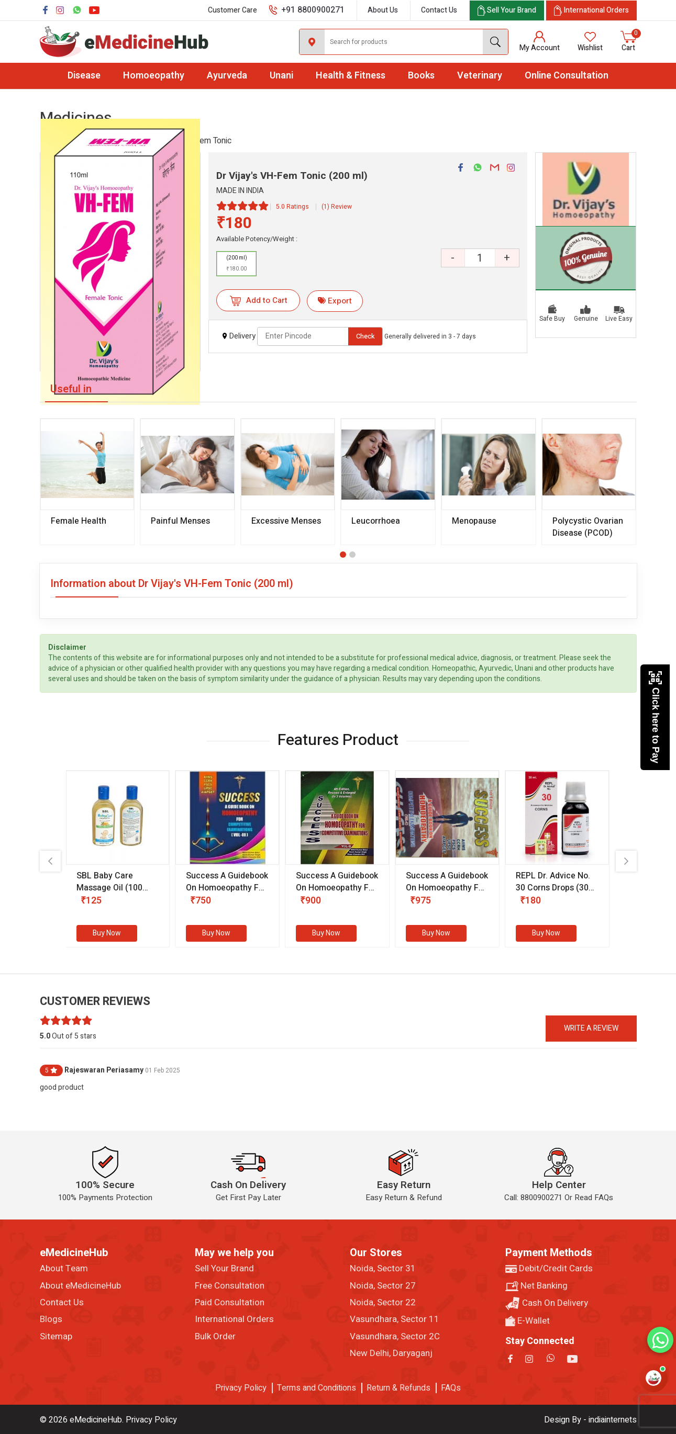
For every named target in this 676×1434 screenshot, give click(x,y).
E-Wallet (527, 1321)
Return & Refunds (398, 1388)
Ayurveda (227, 76)
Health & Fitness (350, 76)
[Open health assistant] (653, 1378)
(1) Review (337, 206)
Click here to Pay (655, 717)
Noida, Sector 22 (383, 1302)
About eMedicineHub (80, 1286)
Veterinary (479, 76)
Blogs (51, 1319)
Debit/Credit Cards (549, 1268)
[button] (343, 554)
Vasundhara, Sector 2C (395, 1336)
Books (421, 76)
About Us (383, 10)
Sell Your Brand (224, 1268)
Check (365, 336)
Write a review (591, 1028)
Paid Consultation (229, 1302)
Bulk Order (215, 1336)
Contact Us (439, 10)
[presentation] (50, 861)
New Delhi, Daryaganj (391, 1353)
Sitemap (56, 1336)
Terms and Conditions (316, 1388)
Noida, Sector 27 (383, 1286)
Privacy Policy (241, 1388)
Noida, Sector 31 (383, 1268)
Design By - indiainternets (590, 1420)
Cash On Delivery (546, 1303)
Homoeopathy (153, 76)
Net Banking (536, 1286)
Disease (84, 76)
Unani (281, 76)
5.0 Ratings (292, 206)
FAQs (451, 1388)
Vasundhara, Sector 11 (394, 1319)
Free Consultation (229, 1286)
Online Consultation (566, 76)
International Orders (234, 1319)
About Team (64, 1268)
